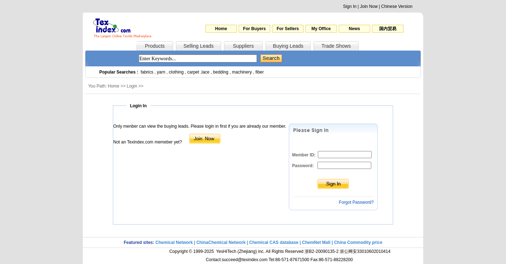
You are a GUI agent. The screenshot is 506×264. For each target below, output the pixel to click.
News (354, 28)
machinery (242, 72)
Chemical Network (175, 242)
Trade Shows (336, 46)
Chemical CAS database (273, 242)
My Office (321, 28)
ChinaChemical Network (220, 242)
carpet (193, 72)
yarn (161, 72)
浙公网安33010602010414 (365, 251)
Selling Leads (198, 46)
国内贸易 (387, 28)
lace (206, 72)
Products (154, 46)
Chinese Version (396, 6)
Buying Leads (288, 46)
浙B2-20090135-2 (322, 251)
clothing (176, 72)
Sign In (349, 6)
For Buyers (254, 28)
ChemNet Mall (316, 242)
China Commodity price (358, 242)
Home (221, 28)
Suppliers (243, 46)
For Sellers (288, 28)
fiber (260, 72)
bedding (221, 72)
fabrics (146, 72)
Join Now (368, 6)
